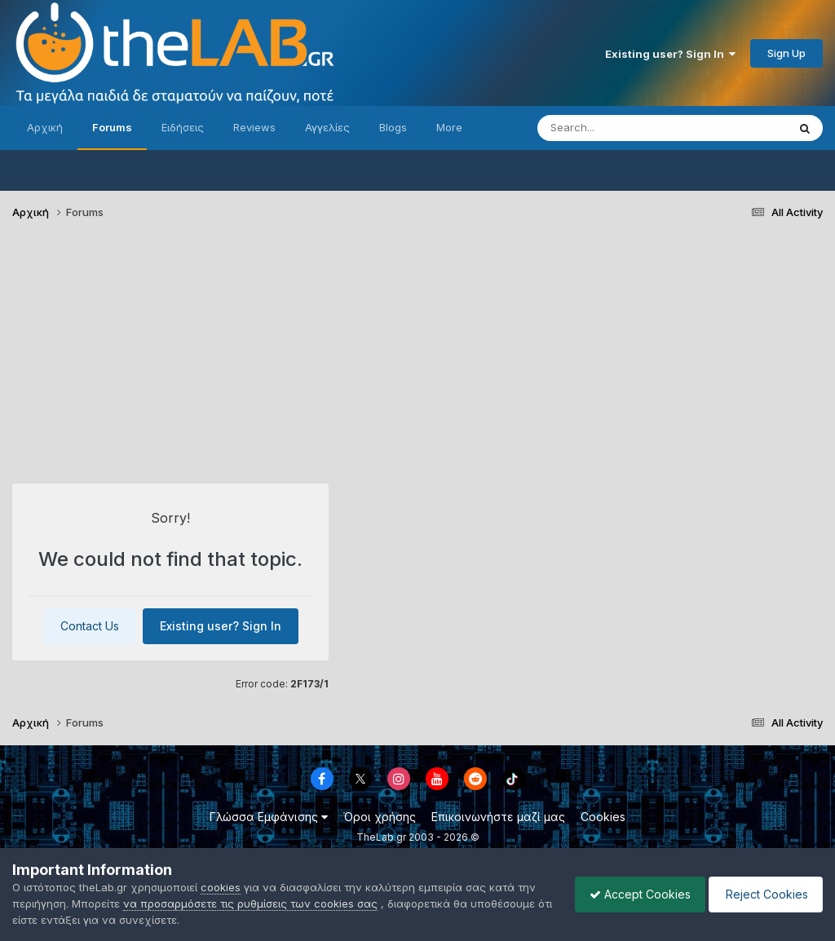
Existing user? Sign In (670, 53)
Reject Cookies (763, 894)
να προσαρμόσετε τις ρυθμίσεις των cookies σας (250, 903)
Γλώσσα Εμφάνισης (269, 817)
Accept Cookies (632, 894)
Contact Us (89, 626)
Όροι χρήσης (379, 817)
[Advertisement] (417, 359)
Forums (112, 127)
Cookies (603, 817)
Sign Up (786, 53)
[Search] (629, 128)
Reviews (254, 127)
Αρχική (45, 127)
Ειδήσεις (182, 127)
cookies (221, 887)
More (449, 127)
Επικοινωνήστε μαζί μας (498, 817)
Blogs (393, 127)
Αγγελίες (327, 127)
